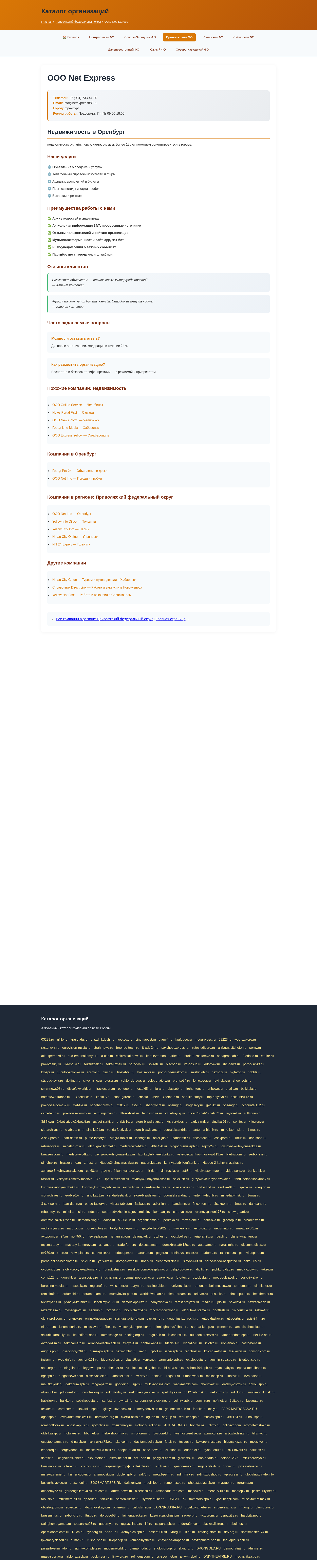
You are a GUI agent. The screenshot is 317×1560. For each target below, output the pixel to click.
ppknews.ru (121, 1507)
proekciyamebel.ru (198, 1507)
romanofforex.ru (52, 1425)
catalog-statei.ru (209, 1532)
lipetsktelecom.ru (117, 1179)
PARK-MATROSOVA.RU (239, 1409)
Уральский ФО (213, 37)
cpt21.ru (156, 1351)
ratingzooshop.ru (209, 1474)
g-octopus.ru (232, 1220)
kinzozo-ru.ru (192, 1343)
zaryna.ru (137, 1285)
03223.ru (47, 1039)
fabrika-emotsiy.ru (205, 1409)
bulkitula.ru (249, 1088)
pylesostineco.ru (250, 1466)
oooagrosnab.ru (228, 1056)
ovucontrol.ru (50, 1269)
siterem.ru (71, 1466)
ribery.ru (147, 1261)
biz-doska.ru (201, 1277)
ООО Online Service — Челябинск (77, 405)
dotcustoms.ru (149, 1244)
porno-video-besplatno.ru (223, 1261)
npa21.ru (111, 1532)
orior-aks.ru (192, 1450)
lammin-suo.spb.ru (222, 1359)
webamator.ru (223, 1228)
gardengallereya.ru (78, 1491)
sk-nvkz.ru (186, 1548)
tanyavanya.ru (161, 1302)
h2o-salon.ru (253, 1376)
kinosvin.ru (233, 1376)
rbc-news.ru (231, 1064)
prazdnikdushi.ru (102, 1039)
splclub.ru (88, 1261)
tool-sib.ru (48, 1499)
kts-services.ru (177, 1121)
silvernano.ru (92, 1080)
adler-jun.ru (161, 1138)
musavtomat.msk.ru (256, 1499)
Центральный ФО (101, 37)
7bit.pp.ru (236, 1400)
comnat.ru (202, 1400)
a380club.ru (126, 1220)
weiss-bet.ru (119, 1285)
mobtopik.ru (240, 1491)
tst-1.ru (137, 1105)
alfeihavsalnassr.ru (184, 1253)
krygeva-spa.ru (94, 1368)
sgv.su (137, 1384)
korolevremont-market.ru (163, 1056)
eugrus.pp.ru (50, 1351)
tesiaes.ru (48, 1409)
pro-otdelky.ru (51, 1064)
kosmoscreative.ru (187, 1433)
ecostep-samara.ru (54, 1441)
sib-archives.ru (51, 1129)
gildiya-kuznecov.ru (117, 1409)
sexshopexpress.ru (174, 1047)
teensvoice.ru (88, 1277)
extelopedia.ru (196, 1359)
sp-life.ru (239, 1121)
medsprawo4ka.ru (79, 1154)
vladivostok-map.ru (208, 1170)
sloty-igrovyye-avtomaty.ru (82, 1269)
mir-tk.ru (151, 1170)
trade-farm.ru (126, 1244)
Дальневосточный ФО (123, 49)
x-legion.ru (256, 1121)
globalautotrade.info (259, 1474)
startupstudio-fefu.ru (129, 1318)
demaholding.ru (89, 1220)
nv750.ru (47, 1253)
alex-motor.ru (97, 1458)
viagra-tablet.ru (121, 1138)
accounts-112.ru (253, 1105)
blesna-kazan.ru (235, 1441)
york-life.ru (105, 1261)
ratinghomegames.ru (56, 1523)
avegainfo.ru (66, 1359)
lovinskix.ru (222, 1080)
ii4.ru (148, 1523)
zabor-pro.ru (73, 1515)
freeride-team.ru (127, 1047)
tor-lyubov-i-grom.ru (124, 1228)
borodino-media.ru (54, 1285)
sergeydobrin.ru (72, 1450)
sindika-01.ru (221, 1121)
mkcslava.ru (92, 1327)
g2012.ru (122, 1105)
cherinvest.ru (210, 1384)
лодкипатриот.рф (117, 1466)
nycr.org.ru (94, 1532)
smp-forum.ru (140, 1433)
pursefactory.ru (96, 1228)
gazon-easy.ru (184, 1466)
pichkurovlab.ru (223, 1269)
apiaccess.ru (233, 1474)
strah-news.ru (103, 1047)
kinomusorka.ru (70, 1327)
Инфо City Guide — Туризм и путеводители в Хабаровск (94, 579)
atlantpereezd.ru (53, 1056)
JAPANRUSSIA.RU (168, 1507)
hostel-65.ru (125, 1072)
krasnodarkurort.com (169, 1491)
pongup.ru (125, 1088)
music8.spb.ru (213, 1417)
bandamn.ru (181, 1138)
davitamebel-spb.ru (148, 1441)
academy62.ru (51, 1491)
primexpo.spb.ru (101, 1351)
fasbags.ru (142, 1138)
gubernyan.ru (108, 1523)
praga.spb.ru (156, 1335)
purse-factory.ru (96, 1138)
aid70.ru (144, 1474)
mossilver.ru (258, 1441)
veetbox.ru (125, 1039)
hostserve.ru (146, 1072)
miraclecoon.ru (104, 1088)
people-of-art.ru (129, 1450)
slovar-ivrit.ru (192, 1261)
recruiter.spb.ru (190, 1417)
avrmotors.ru (213, 1433)
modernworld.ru (115, 1548)
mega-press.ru (205, 1039)
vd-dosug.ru (192, 1064)
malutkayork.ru (51, 1384)
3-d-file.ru (80, 1105)
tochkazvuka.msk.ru (100, 1450)
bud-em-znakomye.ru (83, 1056)
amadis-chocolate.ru (249, 1327)
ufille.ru (62, 1039)
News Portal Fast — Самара (73, 412)
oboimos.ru (238, 1523)
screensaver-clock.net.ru (152, 1400)
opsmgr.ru (175, 1105)
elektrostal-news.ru (129, 1056)
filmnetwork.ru (193, 1376)
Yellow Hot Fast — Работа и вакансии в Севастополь (91, 595)
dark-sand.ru (199, 1121)
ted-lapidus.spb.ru (236, 1540)
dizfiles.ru (160, 1236)
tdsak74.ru (172, 1343)
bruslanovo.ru (51, 1466)
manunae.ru (144, 1253)
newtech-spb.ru (259, 1302)
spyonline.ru (100, 1425)
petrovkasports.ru (251, 1253)
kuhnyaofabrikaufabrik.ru (182, 1162)
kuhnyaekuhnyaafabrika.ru (60, 1187)
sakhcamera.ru (74, 1343)
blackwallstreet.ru (215, 1523)
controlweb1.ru (151, 1343)
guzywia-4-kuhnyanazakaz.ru (122, 1170)
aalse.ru (109, 1220)
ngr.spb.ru (48, 1376)
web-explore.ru (245, 1039)
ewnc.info (125, 1400)
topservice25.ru (85, 1523)
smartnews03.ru (52, 1088)
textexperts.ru (51, 1302)
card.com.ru (66, 1409)
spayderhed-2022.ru (155, 1228)
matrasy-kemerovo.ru (81, 1244)
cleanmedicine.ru (168, 1261)
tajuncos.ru (228, 1253)
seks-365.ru (252, 1261)
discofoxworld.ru (79, 1088)
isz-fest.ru (108, 1400)
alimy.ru (214, 1425)
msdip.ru (208, 1302)
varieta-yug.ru (175, 1113)
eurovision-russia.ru (76, 1047)
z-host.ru (90, 1162)
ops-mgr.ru (230, 1105)
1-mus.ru (253, 1129)
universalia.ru (181, 1285)
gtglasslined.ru (131, 1523)
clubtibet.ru (173, 1450)
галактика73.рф (100, 1441)
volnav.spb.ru (182, 1400)
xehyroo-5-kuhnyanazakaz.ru (62, 1170)
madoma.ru (209, 1253)
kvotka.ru (211, 1343)
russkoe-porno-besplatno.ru (148, 1269)
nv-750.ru (78, 1236)
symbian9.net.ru (153, 1499)
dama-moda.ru (140, 1548)
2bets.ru (110, 1327)
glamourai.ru (265, 1507)
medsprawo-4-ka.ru (133, 1146)
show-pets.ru (242, 1080)
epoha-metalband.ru (251, 1368)
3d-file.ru (47, 1121)
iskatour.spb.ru (249, 1359)
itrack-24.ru (150, 1047)
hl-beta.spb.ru (174, 1368)
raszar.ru (47, 1179)
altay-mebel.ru (190, 1556)
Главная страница (171, 619)
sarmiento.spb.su (170, 1359)
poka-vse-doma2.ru (77, 1113)
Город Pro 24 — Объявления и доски (79, 470)
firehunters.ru (194, 1088)
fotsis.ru (170, 1441)
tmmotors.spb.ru (201, 1499)
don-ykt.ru (68, 1277)
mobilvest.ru (72, 1433)
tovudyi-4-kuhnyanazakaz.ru (241, 1146)
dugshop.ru (153, 1368)
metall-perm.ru (163, 1474)
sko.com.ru (123, 1441)
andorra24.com (189, 1523)
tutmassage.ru (111, 1335)
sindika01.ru (95, 1129)
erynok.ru (75, 1318)
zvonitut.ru (113, 1310)
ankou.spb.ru (258, 1384)
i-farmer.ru (255, 1548)
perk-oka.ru (212, 1220)
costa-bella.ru (251, 1343)
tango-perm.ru (102, 1384)
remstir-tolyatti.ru (187, 1302)
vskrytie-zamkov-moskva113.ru (79, 1179)
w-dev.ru (142, 1376)
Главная (46, 21)
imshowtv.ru (195, 1491)
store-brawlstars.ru (147, 1129)
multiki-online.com (157, 1384)
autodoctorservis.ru (204, 1335)
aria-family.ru (203, 1236)
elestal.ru (111, 1080)
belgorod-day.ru (182, 1269)
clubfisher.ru (263, 1285)
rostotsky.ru (79, 1285)
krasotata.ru (79, 1039)
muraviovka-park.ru (123, 1294)
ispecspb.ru (173, 1351)
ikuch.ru (77, 1532)
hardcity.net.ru (251, 1515)
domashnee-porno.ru (139, 1277)
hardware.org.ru (106, 1417)
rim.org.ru (246, 1507)
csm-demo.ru (50, 1113)
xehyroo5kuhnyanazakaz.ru (115, 1154)
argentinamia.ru (149, 1220)
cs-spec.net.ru (166, 1556)
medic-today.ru (247, 1269)
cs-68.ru (92, 1170)
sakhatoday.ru (116, 1392)
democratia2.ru (234, 1548)
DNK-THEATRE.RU (217, 1556)
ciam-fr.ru (165, 1039)
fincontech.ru (202, 1138)
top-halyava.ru (217, 1097)
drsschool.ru (78, 1482)
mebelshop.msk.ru (115, 1433)
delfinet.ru (73, 1080)
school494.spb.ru (199, 1368)
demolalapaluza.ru (135, 1302)
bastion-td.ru (162, 1433)
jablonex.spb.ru (77, 1556)
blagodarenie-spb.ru (184, 1146)
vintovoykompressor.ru (135, 1327)
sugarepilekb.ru (209, 1466)
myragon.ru (226, 1482)
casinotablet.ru (157, 1285)
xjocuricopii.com (227, 1499)
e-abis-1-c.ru (74, 1129)
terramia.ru (245, 1482)
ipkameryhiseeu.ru (54, 1540)
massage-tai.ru (75, 1310)
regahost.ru (193, 1351)
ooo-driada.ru (207, 1458)
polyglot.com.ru (164, 1458)
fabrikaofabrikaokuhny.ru (252, 1179)
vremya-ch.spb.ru (133, 1532)
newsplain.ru (80, 1253)
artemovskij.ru (104, 1474)
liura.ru (160, 1088)
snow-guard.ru (238, 1211)
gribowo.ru (215, 1088)
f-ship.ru (157, 1376)
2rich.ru (108, 1072)
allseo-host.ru (129, 1113)
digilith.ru (202, 1269)
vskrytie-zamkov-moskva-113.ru (200, 1154)
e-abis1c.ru (125, 1121)
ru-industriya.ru (114, 1269)
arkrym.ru (201, 1294)
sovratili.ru (155, 1064)
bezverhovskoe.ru (54, 1482)
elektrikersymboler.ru (144, 1392)
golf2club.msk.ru (195, 1392)
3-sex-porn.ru (50, 1138)
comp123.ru (49, 1277)
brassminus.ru (51, 1515)
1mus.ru (240, 1138)
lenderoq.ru (49, 1450)
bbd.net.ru (91, 1433)
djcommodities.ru (253, 1244)
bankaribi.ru (256, 1170)
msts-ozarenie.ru (53, 1474)
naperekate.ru (151, 1162)
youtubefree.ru (180, 1236)
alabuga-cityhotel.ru (232, 1047)
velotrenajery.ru (159, 1080)
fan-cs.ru (106, 1499)
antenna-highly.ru (205, 1129)
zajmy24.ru (210, 1146)
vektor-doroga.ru (133, 1080)
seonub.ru (96, 1310)
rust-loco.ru (134, 1368)
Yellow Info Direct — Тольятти (74, 521)
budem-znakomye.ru (199, 1056)
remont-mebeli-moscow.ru (212, 1285)
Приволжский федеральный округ (78, 21)
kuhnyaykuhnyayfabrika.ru (101, 1187)
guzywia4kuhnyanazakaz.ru (212, 1179)
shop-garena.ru (124, 1097)
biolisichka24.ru (135, 1310)
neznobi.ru (219, 1072)
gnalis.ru (232, 1088)
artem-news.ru (121, 1491)
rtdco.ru (93, 1211)
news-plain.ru (97, 1236)
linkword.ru (120, 1556)
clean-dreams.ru (179, 1294)
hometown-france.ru (55, 1097)
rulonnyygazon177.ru (210, 1211)
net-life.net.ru (262, 1335)
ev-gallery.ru (194, 1105)
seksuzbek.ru (92, 1064)
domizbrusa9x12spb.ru (178, 1244)
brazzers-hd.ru (70, 1162)
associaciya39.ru (74, 1351)
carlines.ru (257, 1450)
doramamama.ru (94, 1294)
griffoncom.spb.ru (177, 1409)
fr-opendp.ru (118, 1540)
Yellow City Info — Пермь (70, 529)
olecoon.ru (173, 1064)
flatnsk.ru (47, 1458)
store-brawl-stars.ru (150, 1121)
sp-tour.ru (91, 1499)
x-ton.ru (62, 1253)
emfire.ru (267, 1056)
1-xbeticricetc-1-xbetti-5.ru (91, 1097)
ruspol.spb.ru (96, 1540)
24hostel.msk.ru (122, 1376)
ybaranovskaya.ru (97, 1507)
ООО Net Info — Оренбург (71, 514)
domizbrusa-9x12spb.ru (58, 1220)
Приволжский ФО (179, 37)
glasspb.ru (175, 1088)
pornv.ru (255, 1047)
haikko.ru (66, 1400)
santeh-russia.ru (127, 1499)
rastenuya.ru (50, 1047)
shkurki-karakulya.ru (55, 1335)
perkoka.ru (171, 1220)
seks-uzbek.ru (116, 1064)
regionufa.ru (98, 1285)
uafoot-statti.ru (103, 1121)
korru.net (149, 1359)
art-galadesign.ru (237, 1433)
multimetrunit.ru (69, 1499)
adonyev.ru (212, 1064)
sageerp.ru (190, 1515)
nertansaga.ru (120, 1236)
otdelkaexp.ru (51, 1433)
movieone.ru (182, 1228)
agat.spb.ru (49, 1417)
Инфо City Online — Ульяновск (75, 536)
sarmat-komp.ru (202, 1327)
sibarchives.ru (254, 1220)
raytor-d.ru (233, 1113)
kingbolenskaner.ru (71, 1458)
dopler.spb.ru (126, 1474)
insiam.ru (47, 1359)
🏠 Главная (71, 37)
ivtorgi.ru (176, 1532)
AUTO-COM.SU (175, 1425)
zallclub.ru (238, 1392)
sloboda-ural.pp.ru (148, 1425)
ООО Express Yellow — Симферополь (80, 435)
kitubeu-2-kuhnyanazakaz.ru (223, 1162)
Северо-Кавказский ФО (192, 49)
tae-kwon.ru (237, 1351)
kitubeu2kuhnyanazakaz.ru (119, 1162)
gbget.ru (162, 1253)
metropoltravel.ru (225, 1277)
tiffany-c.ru (259, 1433)
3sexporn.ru (222, 1138)
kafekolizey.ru (142, 1466)
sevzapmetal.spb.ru (206, 1540)
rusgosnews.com (71, 1376)
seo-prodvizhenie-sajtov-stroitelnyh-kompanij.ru (136, 1211)
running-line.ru (70, 1368)
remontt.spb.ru (174, 1482)
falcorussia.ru (177, 1335)
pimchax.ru (49, 1162)
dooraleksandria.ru (177, 1129)
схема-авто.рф (132, 1417)
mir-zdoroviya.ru (254, 1458)
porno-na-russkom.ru (173, 1072)
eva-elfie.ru (165, 1277)
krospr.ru (47, 1072)
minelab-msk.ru (74, 1146)
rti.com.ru (101, 1491)
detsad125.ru (230, 1458)
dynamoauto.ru (214, 1450)
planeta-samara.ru (243, 1236)
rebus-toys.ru (50, 1146)
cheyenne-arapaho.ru (173, 1540)
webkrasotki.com (185, 1384)
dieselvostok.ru (97, 1376)
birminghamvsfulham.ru (171, 1327)
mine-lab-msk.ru (232, 1129)
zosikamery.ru (122, 1425)
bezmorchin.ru (126, 1351)
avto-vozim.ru (51, 1343)
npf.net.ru (220, 1400)
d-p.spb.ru (78, 1441)
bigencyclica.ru (112, 1359)
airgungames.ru (105, 1113)
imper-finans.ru (225, 1507)
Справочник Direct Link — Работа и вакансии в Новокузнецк (97, 587)
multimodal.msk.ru (261, 1392)
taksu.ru (267, 1269)
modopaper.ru (123, 1253)
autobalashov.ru (212, 1318)
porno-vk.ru (137, 1064)
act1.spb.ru (142, 1458)
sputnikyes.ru (171, 1392)
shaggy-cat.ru (155, 1105)
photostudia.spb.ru (201, 1482)
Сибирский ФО (243, 37)
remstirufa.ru (50, 1294)
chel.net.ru (115, 1368)
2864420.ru (158, 1146)
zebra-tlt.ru (262, 1310)
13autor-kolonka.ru (70, 1072)
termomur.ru (242, 1285)
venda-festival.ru (119, 1129)
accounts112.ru (242, 1097)
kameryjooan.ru (79, 1474)
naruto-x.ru (75, 1228)
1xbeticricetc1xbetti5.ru (73, 1121)
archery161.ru (88, 1359)
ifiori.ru (190, 1532)
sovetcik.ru (73, 1507)
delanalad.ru (142, 1236)
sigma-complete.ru (87, 1548)
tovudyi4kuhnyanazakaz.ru (151, 1179)
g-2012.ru (213, 1105)
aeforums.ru (219, 1392)
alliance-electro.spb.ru (104, 1343)
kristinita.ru (218, 1294)
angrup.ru (169, 1417)
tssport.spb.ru (165, 1523)
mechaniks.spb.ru (247, 1556)
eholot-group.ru (165, 1548)
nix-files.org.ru (92, 1392)
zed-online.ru (258, 1154)
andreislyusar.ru (52, 1228)
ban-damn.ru (72, 1138)
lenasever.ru (202, 1080)
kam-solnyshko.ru (142, 1540)
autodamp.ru (207, 1244)
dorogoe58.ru (109, 1515)
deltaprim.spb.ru (77, 1384)
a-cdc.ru (107, 1056)
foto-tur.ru (182, 1277)
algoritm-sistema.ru (196, 1310)
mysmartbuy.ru (51, 1244)
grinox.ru (229, 1466)
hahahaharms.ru (102, 1105)
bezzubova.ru (152, 1450)
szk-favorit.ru (237, 1450)
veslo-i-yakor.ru (251, 1277)
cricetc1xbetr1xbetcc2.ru (205, 1113)
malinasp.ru (214, 1376)
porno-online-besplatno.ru (59, 1261)
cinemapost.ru (145, 1039)
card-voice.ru (182, 1211)
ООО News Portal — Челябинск (75, 420)
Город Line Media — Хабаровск (75, 427)
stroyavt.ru (130, 1343)
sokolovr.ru (237, 1302)
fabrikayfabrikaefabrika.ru (156, 1154)
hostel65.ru (143, 1088)
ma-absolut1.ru (247, 1228)
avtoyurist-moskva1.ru (76, 1417)
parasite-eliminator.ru (56, 1548)
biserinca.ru (143, 1491)
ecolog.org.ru (134, 1335)
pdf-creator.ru (69, 1392)
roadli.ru (221, 1236)
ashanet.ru (106, 1244)
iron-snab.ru (229, 1343)
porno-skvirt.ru (253, 1064)
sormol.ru (93, 1072)
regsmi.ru (173, 1376)
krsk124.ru (234, 1417)
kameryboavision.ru (148, 1409)
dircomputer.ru (239, 1294)
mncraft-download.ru (164, 1310)
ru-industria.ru (242, 1310)
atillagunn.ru (252, 1113)
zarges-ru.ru (155, 1318)
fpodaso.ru (250, 1056)
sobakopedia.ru (87, 1400)
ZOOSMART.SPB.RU (105, 1482)
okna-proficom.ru (53, 1318)
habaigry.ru (49, 1400)
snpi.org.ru (49, 1368)
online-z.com (232, 1425)
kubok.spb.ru (254, 1417)
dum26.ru (78, 1540)
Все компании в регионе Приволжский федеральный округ (104, 619)
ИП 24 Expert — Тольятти (71, 544)
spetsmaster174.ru (254, 1532)
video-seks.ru (235, 1170)
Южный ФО (157, 49)
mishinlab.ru (200, 1072)
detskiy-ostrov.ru (234, 1384)
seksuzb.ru (181, 1179)
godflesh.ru (221, 1310)
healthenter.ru (263, 1294)
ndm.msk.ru (185, 1474)
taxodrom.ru (209, 1515)
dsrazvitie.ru (229, 1515)
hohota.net (198, 1425)
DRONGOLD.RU (209, 1548)
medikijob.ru (152, 1482)
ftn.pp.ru (91, 1515)
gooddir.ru (122, 1384)
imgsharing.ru (111, 1277)
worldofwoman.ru (152, 1294)
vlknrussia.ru (170, 1170)
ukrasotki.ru (72, 1064)
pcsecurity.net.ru (264, 1491)
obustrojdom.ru (52, 1507)
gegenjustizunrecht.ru (182, 1318)
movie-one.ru (191, 1220)
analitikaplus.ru (78, 1425)
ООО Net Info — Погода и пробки (77, 478)
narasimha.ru (228, 1244)
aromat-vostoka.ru (257, 1425)
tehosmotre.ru (152, 1113)
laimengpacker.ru (135, 1515)
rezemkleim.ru (51, 1310)
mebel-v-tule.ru (218, 1491)
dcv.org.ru (231, 1532)
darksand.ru (257, 1138)
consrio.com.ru (259, 1351)
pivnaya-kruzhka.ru (77, 1302)
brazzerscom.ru (52, 1154)
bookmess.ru (100, 1556)
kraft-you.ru (183, 1039)
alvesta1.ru (49, 1392)
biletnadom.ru (236, 1154)
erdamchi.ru (70, 1294)
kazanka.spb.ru (89, 1409)
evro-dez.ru (202, 1228)
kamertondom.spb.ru (235, 1335)
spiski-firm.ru (256, 1318)
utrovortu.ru (235, 1318)
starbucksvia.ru (52, 1080)
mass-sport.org (52, 1556)
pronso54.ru (181, 1080)
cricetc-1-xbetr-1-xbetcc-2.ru (158, 1097)
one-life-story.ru (193, 1097)
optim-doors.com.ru (55, 1532)
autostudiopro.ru (203, 1047)
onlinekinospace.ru (98, 1318)
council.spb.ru (91, 1466)
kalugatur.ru (254, 1400)
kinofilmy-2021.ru (106, 1302)
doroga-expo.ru (127, 1261)
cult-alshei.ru (141, 1507)
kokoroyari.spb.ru (208, 1441)
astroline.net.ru (120, 1458)
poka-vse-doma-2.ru (55, 1105)
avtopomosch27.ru (54, 1236)
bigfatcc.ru (237, 1072)
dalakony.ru (132, 1482)
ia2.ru (143, 1351)
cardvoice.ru (101, 1253)
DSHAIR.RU (177, 1499)
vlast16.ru (133, 1359)
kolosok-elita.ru (215, 1351)
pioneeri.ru (224, 1327)
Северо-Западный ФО (140, 37)
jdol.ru (221, 1302)
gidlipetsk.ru (186, 1458)
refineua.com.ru (142, 1556)
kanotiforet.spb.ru (85, 1335)
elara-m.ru (48, 1327)
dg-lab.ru (152, 1417)
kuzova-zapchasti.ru (164, 1515)
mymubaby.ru (224, 1368)
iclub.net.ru (163, 1466)
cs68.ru (187, 1170)
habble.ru (254, 1072)
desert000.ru (158, 1532)
